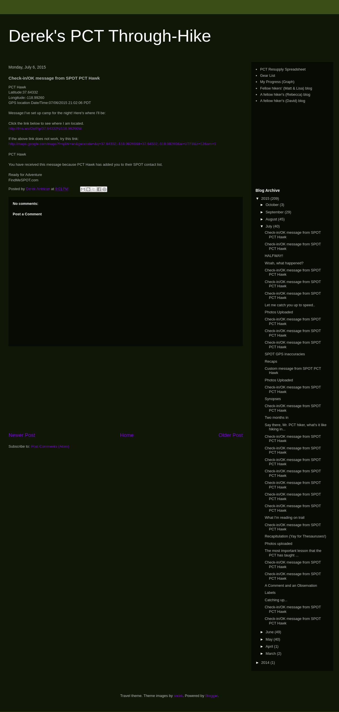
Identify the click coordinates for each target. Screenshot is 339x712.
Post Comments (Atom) (50, 446)
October (273, 205)
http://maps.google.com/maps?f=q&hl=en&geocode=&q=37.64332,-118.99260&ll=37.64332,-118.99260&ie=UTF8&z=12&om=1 (112, 144)
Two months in (276, 417)
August (272, 219)
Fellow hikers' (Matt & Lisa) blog (286, 88)
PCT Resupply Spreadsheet (283, 69)
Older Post (230, 435)
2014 (266, 662)
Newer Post (21, 435)
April (270, 646)
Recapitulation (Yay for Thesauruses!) (295, 536)
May (270, 639)
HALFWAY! (274, 256)
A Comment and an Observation (291, 585)
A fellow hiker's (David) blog (282, 101)
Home (127, 435)
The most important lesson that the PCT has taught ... (293, 553)
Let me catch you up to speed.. (290, 305)
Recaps (271, 361)
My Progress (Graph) (277, 82)
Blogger (211, 696)
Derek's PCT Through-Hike (109, 35)
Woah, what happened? (284, 263)
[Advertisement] (125, 389)
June (270, 632)
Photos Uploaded (279, 312)
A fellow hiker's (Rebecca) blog (285, 94)
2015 (266, 198)
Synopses (273, 399)
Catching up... (276, 600)
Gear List (267, 75)
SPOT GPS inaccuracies (285, 354)
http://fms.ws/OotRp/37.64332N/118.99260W (45, 128)
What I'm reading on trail (284, 517)
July (269, 226)
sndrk (178, 696)
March (271, 653)
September (275, 212)
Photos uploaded (278, 543)
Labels (270, 592)
